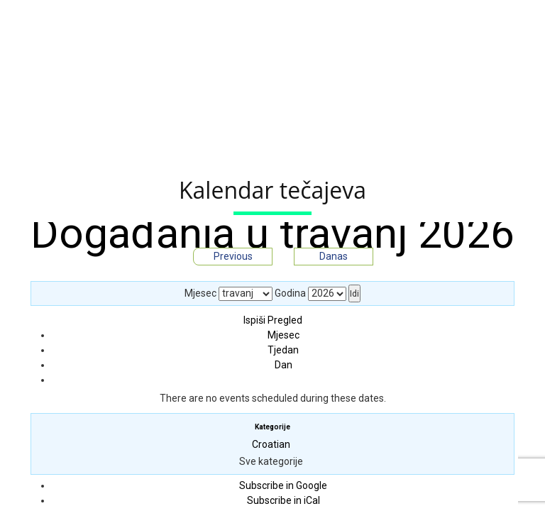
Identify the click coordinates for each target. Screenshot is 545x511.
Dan (283, 364)
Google (283, 485)
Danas (333, 256)
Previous (233, 256)
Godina (290, 293)
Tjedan (283, 350)
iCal (283, 500)
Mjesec (200, 293)
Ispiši (272, 320)
